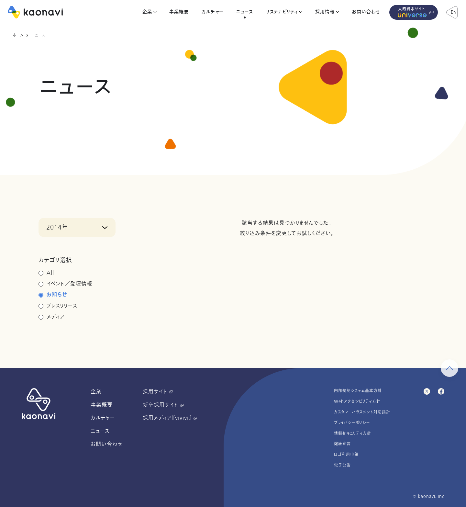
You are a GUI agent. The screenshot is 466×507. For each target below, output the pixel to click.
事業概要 (179, 12)
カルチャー (212, 12)
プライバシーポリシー (352, 423)
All (50, 273)
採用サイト (158, 392)
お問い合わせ (366, 12)
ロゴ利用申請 (346, 454)
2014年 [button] (57, 227)
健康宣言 (342, 444)
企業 (147, 12)
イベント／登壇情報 (69, 284)
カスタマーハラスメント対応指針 (362, 412)
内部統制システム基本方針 (358, 391)
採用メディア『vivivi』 (170, 418)
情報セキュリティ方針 (352, 433)
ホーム (18, 35)
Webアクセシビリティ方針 (357, 401)
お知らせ (57, 295)
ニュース (244, 12)
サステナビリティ (282, 12)
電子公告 (342, 465)
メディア (56, 317)
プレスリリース (62, 306)
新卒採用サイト (163, 405)
